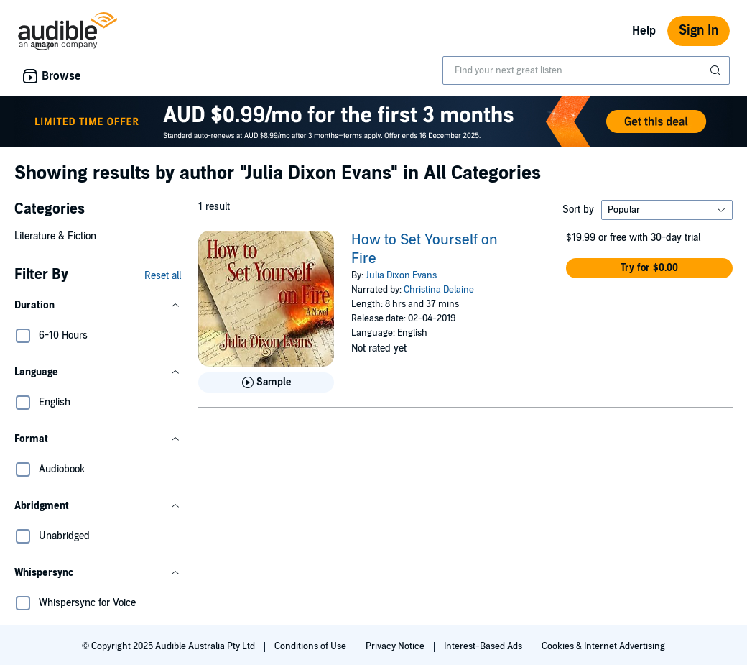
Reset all (162, 276)
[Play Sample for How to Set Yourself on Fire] (266, 382)
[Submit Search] (717, 70)
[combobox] (586, 70)
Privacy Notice (396, 646)
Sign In (698, 30)
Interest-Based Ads (484, 646)
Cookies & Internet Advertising (603, 646)
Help (644, 31)
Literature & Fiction (55, 236)
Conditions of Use (311, 646)
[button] (97, 305)
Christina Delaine (439, 289)
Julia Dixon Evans (401, 275)
